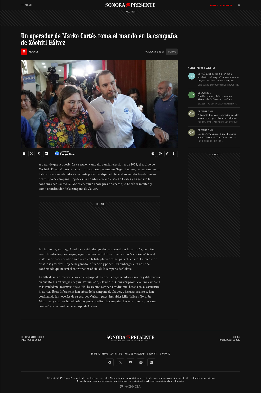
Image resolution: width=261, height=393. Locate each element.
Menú (26, 5)
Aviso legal (116, 353)
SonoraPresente (130, 5)
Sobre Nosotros (99, 353)
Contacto (165, 353)
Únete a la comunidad (221, 5)
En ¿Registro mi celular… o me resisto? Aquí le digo (217, 103)
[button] (153, 153)
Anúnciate (152, 353)
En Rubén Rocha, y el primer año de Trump (218, 122)
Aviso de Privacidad (135, 353)
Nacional (172, 51)
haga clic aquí (148, 381)
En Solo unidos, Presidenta (210, 141)
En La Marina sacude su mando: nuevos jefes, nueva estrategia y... (219, 84)
